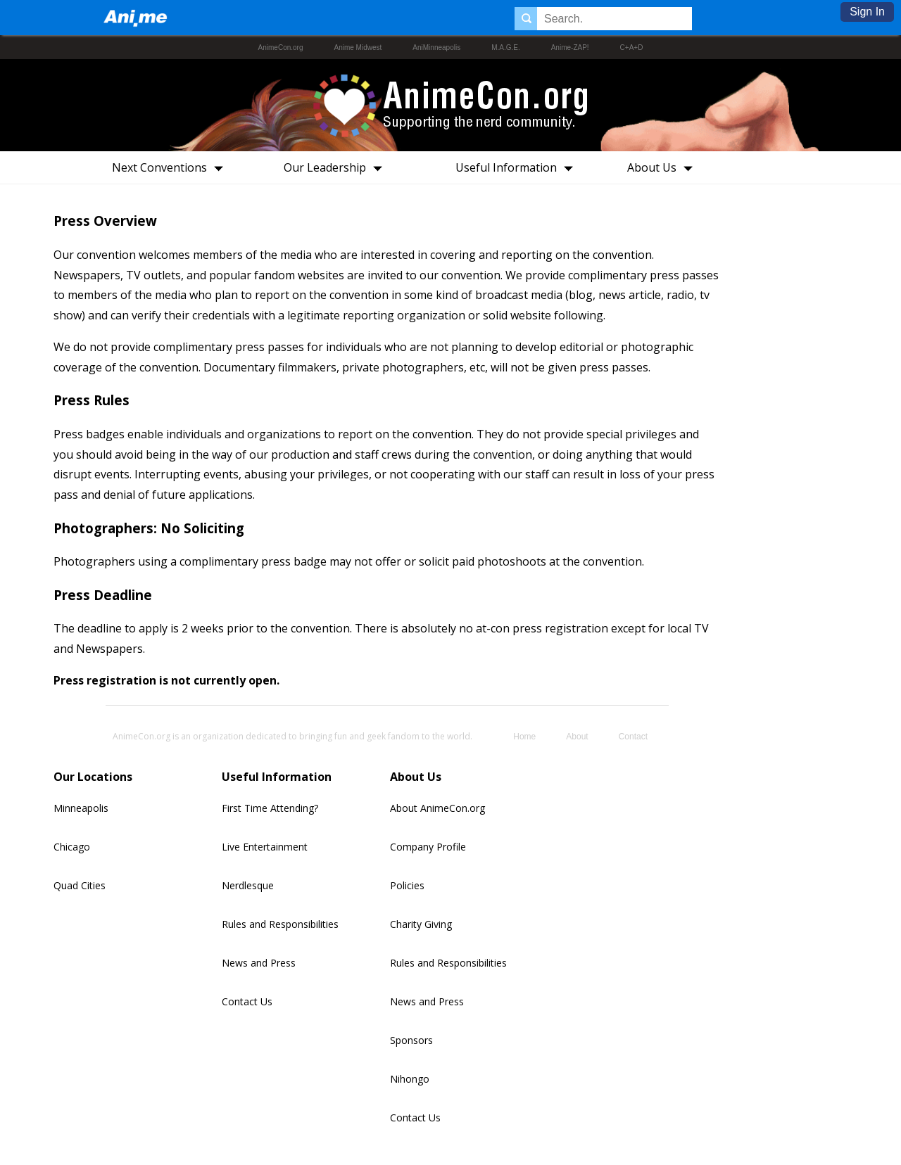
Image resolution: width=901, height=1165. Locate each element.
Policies (407, 885)
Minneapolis (80, 808)
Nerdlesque (248, 885)
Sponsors (411, 1040)
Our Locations (92, 776)
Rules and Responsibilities (280, 924)
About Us (664, 167)
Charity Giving (421, 924)
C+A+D (631, 47)
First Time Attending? (270, 808)
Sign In (867, 12)
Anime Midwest (358, 47)
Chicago (71, 846)
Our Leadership (337, 167)
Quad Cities (79, 885)
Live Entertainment (265, 846)
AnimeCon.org (280, 47)
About (577, 736)
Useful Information (518, 167)
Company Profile (428, 846)
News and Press (259, 962)
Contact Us (247, 1001)
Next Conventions (172, 167)
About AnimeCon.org (437, 808)
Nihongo (409, 1079)
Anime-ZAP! (570, 47)
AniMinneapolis (436, 47)
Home (524, 736)
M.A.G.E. (505, 47)
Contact (633, 736)
